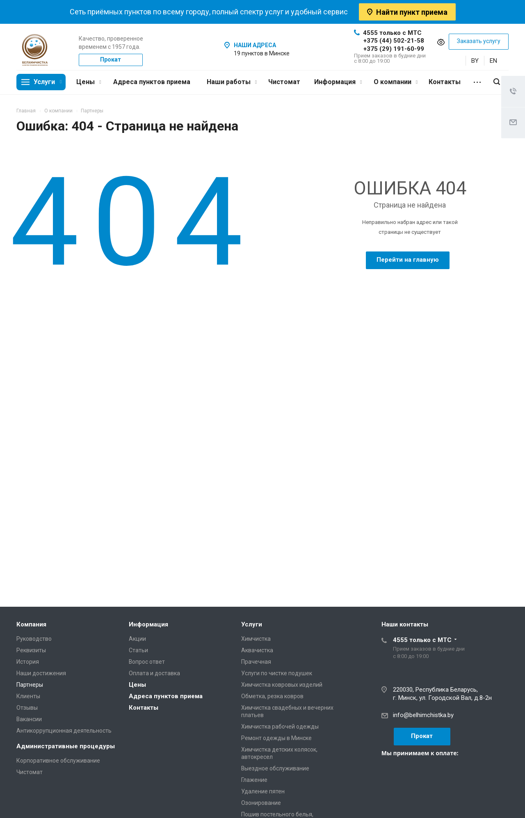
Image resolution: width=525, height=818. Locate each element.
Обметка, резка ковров (272, 696)
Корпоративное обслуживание (58, 760)
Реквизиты (31, 650)
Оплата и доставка (154, 673)
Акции (137, 638)
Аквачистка (257, 650)
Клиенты (28, 696)
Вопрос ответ (147, 661)
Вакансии (29, 719)
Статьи (138, 650)
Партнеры (29, 684)
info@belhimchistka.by (423, 715)
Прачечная (256, 661)
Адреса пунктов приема (151, 82)
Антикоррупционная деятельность (64, 730)
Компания (31, 624)
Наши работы (232, 82)
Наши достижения (41, 673)
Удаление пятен (263, 791)
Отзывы (27, 707)
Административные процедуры (65, 746)
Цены (88, 82)
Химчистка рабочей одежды (280, 726)
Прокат (110, 59)
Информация (338, 82)
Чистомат (284, 82)
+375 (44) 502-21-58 (393, 40)
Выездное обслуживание (275, 768)
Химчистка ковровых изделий (281, 684)
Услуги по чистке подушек (276, 673)
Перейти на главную (408, 259)
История (27, 661)
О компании (396, 82)
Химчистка (256, 638)
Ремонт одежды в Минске (276, 738)
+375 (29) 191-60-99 (393, 49)
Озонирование (261, 803)
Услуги (48, 82)
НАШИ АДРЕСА (255, 45)
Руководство (34, 638)
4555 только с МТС (388, 33)
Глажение (254, 780)
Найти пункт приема (407, 12)
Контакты (445, 82)
